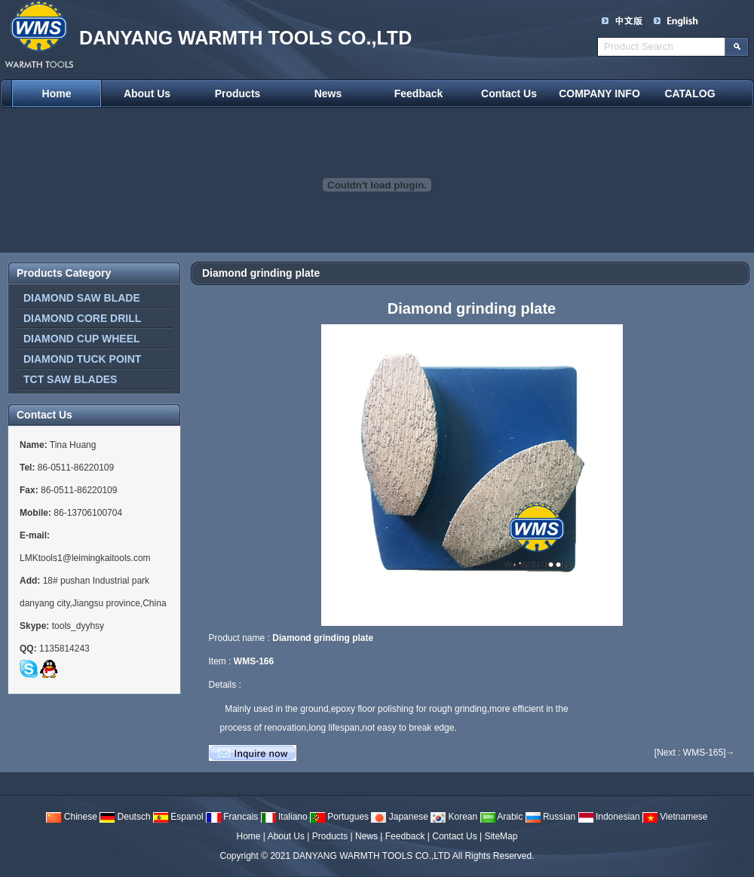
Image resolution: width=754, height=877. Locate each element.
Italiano (284, 816)
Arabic (501, 816)
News (328, 93)
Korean (454, 816)
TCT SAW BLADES (70, 379)
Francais (232, 816)
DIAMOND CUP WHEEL (81, 339)
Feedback (418, 93)
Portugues (339, 816)
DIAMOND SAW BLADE (81, 298)
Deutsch (125, 816)
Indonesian (609, 816)
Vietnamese (675, 816)
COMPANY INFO (599, 93)
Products (238, 93)
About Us (147, 93)
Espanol (178, 816)
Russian (551, 816)
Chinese (71, 816)
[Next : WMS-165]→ (694, 752)
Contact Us (509, 93)
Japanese (399, 816)
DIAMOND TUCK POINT (82, 359)
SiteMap (500, 836)
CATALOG (689, 93)
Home (57, 93)
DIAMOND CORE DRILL (82, 318)
